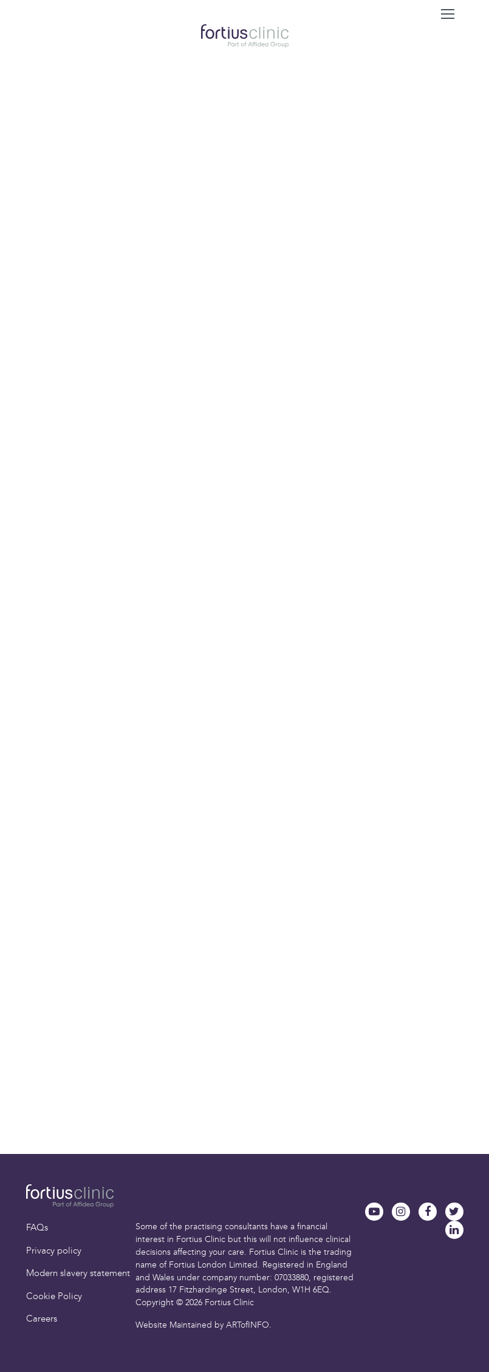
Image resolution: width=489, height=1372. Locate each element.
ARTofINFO (247, 1325)
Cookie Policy (54, 1296)
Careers (41, 1318)
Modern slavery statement (78, 1273)
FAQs (37, 1227)
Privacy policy (53, 1250)
